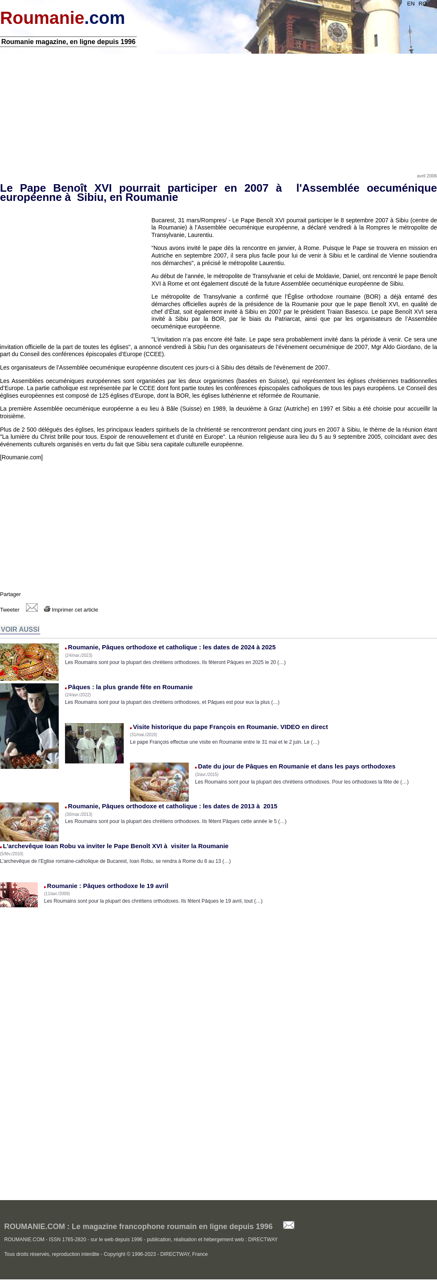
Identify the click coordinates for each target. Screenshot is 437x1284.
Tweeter (9, 610)
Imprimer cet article (71, 610)
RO (423, 3)
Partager (10, 594)
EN (411, 3)
